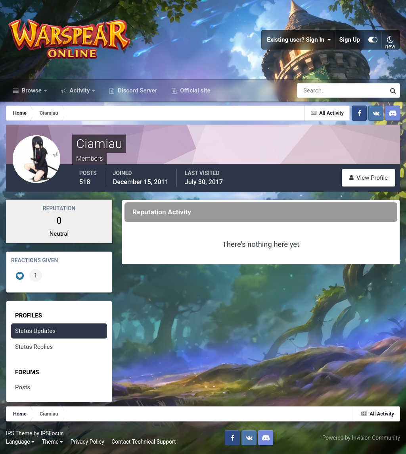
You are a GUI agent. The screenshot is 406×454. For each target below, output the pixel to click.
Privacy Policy (87, 442)
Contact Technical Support (143, 442)
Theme (52, 442)
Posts (22, 387)
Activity (80, 90)
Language (20, 442)
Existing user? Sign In (299, 39)
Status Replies (34, 346)
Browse (31, 90)
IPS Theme (19, 433)
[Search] (314, 90)
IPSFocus (51, 433)
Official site (194, 90)
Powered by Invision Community (361, 438)
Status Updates (35, 331)
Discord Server (136, 90)
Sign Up (349, 39)
